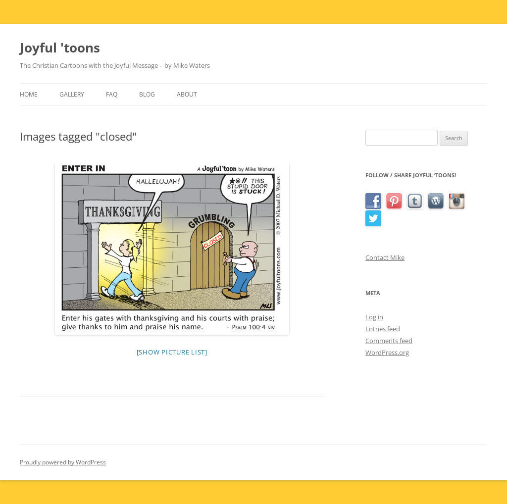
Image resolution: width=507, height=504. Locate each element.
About (187, 94)
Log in (374, 316)
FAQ (111, 94)
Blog (147, 94)
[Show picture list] (172, 352)
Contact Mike (385, 257)
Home (29, 94)
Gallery (71, 94)
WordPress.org (387, 352)
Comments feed (388, 340)
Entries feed (382, 328)
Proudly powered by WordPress (63, 462)
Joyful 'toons (60, 47)
